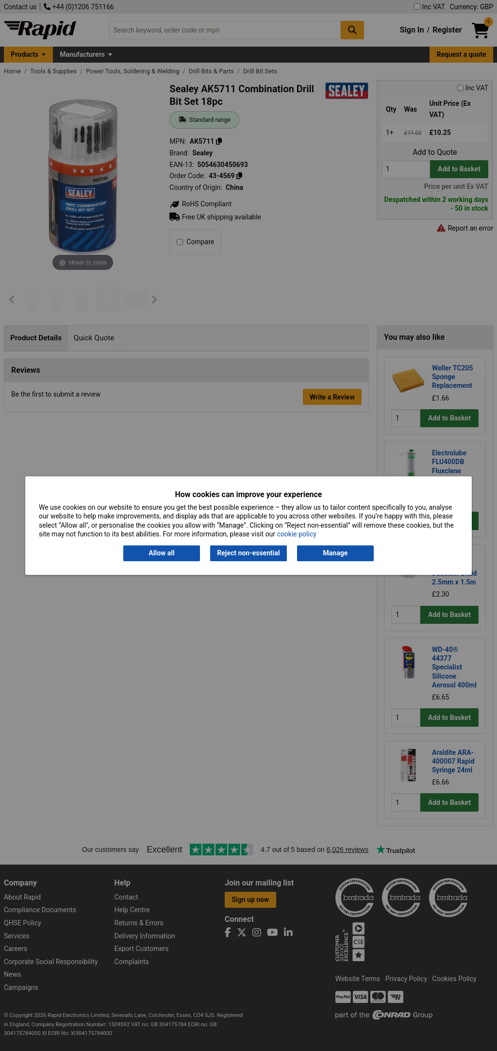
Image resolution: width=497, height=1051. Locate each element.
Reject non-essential (248, 553)
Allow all (161, 553)
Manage (335, 553)
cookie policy (296, 534)
